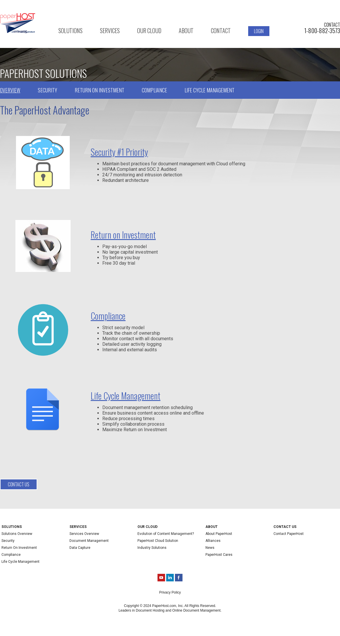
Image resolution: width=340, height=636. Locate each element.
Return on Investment (99, 90)
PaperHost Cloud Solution (157, 541)
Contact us (18, 484)
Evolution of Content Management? (165, 534)
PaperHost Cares (218, 555)
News (209, 548)
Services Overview (84, 534)
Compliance (154, 90)
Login (259, 31)
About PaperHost (218, 534)
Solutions (70, 30)
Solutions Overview (16, 534)
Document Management (89, 541)
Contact (221, 30)
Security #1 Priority (119, 151)
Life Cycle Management (210, 90)
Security (47, 90)
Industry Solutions (152, 548)
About (186, 30)
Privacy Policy (170, 592)
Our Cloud (149, 30)
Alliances (213, 541)
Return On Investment (19, 548)
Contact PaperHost (288, 534)
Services (110, 30)
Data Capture (79, 548)
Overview (10, 90)
